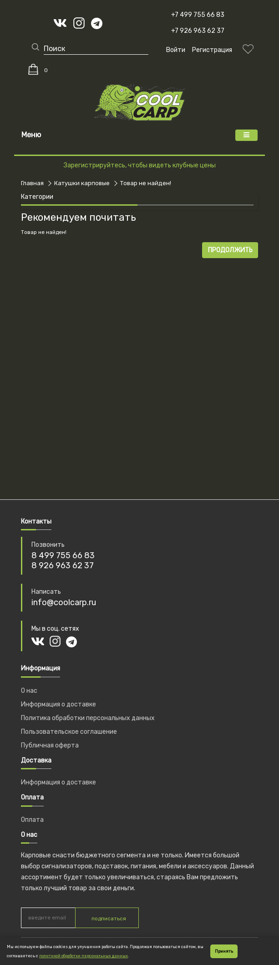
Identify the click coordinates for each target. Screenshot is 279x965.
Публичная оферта (50, 745)
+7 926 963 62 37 (197, 31)
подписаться (108, 918)
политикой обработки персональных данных (83, 956)
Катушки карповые (82, 183)
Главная (32, 183)
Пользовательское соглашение (69, 732)
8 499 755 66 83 (63, 555)
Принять (224, 951)
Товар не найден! (145, 183)
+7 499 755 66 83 (197, 15)
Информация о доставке (58, 704)
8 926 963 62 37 (62, 565)
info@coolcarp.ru (63, 602)
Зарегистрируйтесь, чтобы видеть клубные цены (140, 165)
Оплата (32, 820)
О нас (29, 691)
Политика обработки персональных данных (88, 718)
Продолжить (230, 250)
